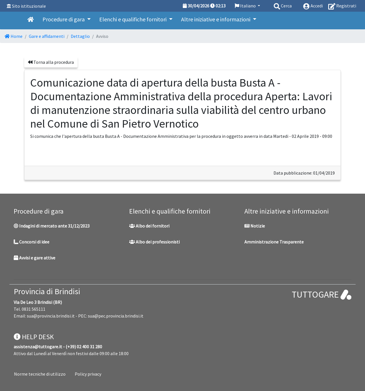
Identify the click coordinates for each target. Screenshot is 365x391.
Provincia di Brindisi (47, 291)
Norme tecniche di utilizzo (40, 374)
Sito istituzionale (29, 6)
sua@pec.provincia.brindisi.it (115, 316)
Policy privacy (88, 374)
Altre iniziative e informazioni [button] (216, 19)
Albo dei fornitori (149, 226)
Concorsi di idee (31, 242)
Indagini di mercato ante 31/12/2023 (52, 226)
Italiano (246, 6)
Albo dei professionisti (154, 242)
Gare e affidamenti (46, 36)
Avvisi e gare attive (34, 258)
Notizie (254, 226)
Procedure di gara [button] (64, 19)
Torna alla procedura (51, 62)
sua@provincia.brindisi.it (51, 316)
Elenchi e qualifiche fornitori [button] (133, 19)
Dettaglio (80, 36)
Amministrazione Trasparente (274, 242)
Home (14, 36)
